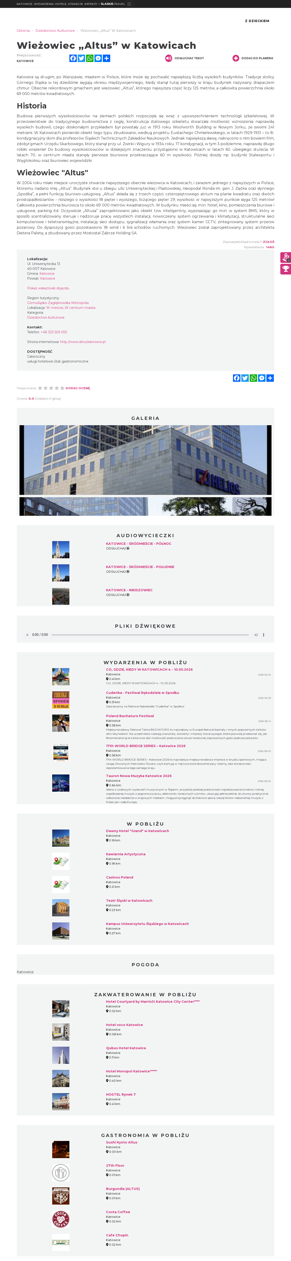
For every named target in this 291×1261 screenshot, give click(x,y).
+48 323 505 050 (54, 332)
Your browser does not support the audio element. (145, 635)
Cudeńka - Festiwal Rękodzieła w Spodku (142, 693)
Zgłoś (268, 242)
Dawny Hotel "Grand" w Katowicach (137, 831)
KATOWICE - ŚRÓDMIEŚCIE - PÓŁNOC (138, 544)
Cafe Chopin (117, 1235)
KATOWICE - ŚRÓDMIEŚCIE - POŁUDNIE (140, 567)
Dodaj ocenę (78, 388)
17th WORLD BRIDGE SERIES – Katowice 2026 (146, 746)
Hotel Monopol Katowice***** (131, 1071)
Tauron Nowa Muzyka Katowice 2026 (139, 776)
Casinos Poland (119, 877)
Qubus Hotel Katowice (126, 1048)
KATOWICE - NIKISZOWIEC (129, 590)
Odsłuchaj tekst (184, 58)
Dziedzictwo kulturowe (46, 317)
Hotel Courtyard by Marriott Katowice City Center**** (153, 1002)
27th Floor (115, 1165)
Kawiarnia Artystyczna (126, 854)
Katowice (25, 972)
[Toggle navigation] (129, 4)
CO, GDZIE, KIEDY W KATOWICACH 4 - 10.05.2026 (149, 669)
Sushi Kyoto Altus (121, 1142)
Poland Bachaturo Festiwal (130, 716)
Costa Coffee (118, 1212)
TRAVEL (113, 4)
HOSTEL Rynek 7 (121, 1094)
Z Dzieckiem (257, 21)
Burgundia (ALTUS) (123, 1189)
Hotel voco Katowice (124, 1025)
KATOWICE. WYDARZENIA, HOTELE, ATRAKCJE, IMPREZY (57, 4)
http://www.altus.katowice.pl (83, 342)
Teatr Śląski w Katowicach (129, 900)
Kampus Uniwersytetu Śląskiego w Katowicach (147, 924)
